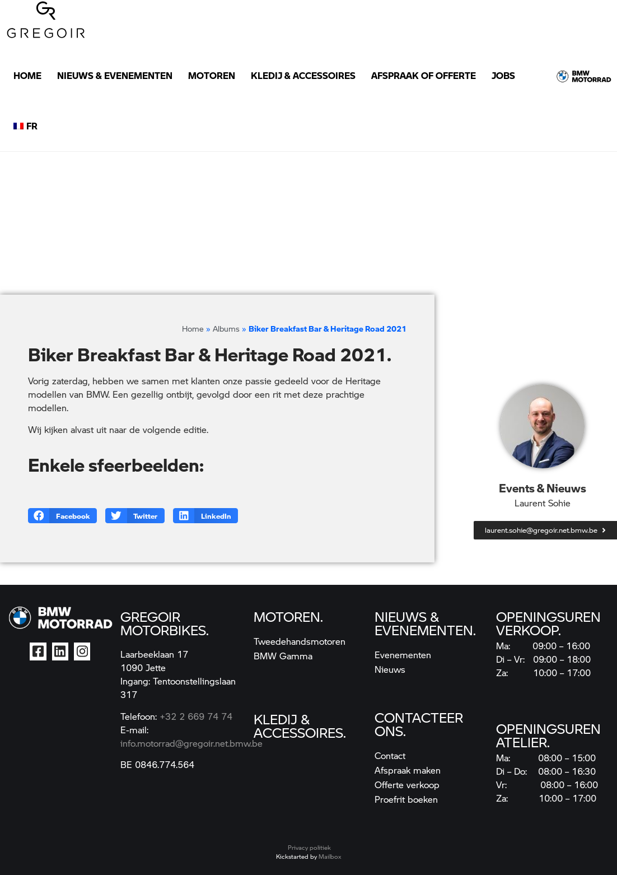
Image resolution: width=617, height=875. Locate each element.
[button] (62, 515)
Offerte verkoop (407, 784)
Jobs (503, 75)
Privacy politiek (309, 847)
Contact (390, 755)
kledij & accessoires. (300, 725)
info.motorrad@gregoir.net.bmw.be (191, 743)
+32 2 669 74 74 (196, 716)
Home (27, 75)
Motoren (211, 75)
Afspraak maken (408, 770)
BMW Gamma (283, 655)
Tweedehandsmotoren (299, 641)
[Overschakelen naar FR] (25, 126)
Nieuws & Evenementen (114, 75)
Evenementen (403, 654)
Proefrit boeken (406, 799)
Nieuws (390, 669)
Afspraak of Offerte (423, 75)
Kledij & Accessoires (303, 75)
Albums (226, 328)
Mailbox (330, 856)
